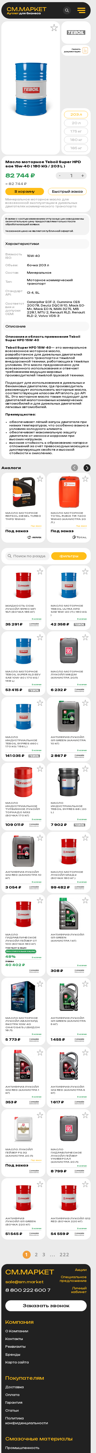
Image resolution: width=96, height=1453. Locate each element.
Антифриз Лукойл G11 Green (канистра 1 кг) (67, 937)
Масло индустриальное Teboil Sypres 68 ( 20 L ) (68, 807)
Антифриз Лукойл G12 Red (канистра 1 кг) (22, 1089)
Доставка (14, 1387)
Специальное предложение (73, 1279)
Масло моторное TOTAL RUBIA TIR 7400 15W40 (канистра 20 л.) (68, 517)
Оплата (12, 1395)
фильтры (68, 556)
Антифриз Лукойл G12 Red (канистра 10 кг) (23, 874)
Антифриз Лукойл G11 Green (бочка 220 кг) (20, 1221)
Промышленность (22, 1448)
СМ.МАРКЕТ (29, 1272)
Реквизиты (15, 1347)
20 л (76, 123)
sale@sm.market (24, 1282)
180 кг (76, 140)
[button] (74, 467)
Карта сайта (17, 1362)
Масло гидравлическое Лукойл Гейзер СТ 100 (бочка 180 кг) (21, 939)
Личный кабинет (79, 1290)
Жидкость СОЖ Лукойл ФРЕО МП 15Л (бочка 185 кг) (20, 608)
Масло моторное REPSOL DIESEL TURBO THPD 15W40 (23, 515)
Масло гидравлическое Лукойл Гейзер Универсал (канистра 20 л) (66, 1155)
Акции (81, 1270)
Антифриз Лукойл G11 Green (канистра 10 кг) (68, 740)
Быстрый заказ (67, 191)
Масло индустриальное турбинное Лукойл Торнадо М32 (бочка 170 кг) (22, 809)
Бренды (12, 1355)
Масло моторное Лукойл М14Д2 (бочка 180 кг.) (67, 874)
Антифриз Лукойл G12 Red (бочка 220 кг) (69, 1220)
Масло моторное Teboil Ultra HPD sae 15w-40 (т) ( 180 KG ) (69, 610)
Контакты (14, 1339)
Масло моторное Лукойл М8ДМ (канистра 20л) (67, 674)
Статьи (12, 1410)
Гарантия (13, 1402)
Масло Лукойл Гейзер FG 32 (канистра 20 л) (19, 1152)
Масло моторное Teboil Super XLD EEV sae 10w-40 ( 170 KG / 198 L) (23, 676)
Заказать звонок (46, 1305)
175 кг (76, 131)
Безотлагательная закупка (20, 951)
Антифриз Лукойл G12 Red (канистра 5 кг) (68, 1089)
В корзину (25, 191)
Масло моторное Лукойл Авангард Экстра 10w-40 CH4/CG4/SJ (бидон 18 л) (22, 1024)
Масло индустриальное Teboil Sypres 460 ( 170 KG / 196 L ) (21, 742)
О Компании (16, 1331)
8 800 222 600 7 (27, 1290)
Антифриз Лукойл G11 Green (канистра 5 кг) (68, 1021)
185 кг (76, 148)
